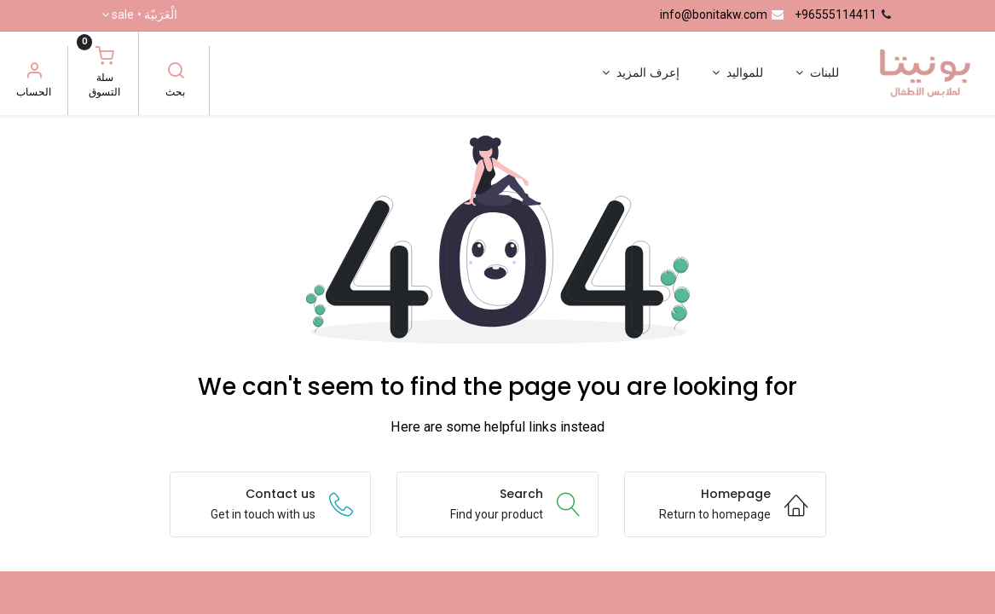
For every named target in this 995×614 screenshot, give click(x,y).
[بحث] (175, 72)
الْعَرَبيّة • (144, 15)
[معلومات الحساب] (34, 72)
